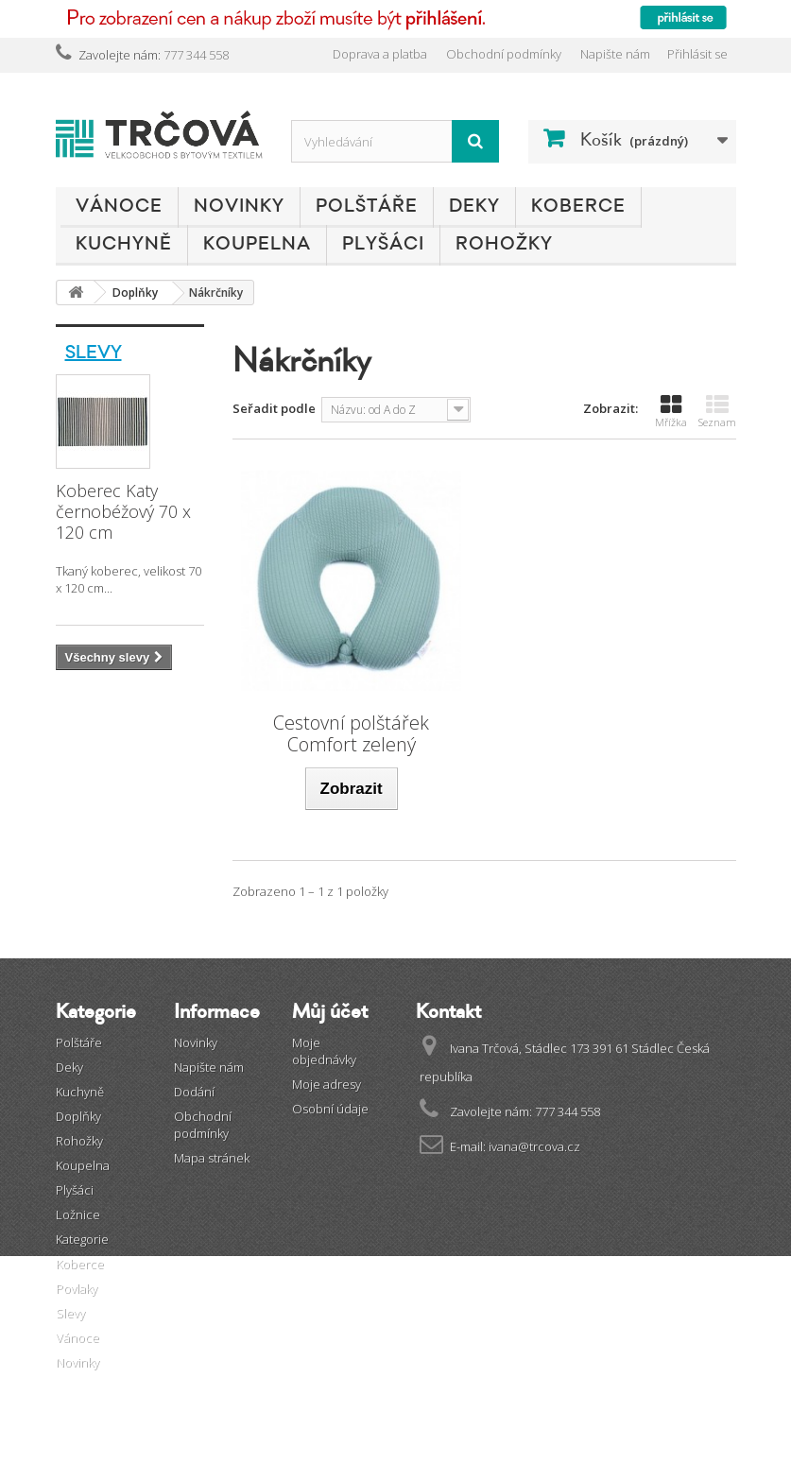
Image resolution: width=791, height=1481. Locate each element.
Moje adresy (326, 1084)
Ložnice (78, 1214)
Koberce (578, 206)
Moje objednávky (324, 1051)
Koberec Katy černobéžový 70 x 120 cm (123, 511)
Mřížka (671, 411)
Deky (474, 206)
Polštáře (367, 206)
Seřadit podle (274, 408)
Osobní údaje (330, 1108)
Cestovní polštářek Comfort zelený (351, 733)
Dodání (194, 1091)
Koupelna (257, 244)
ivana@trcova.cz (534, 1146)
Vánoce (119, 206)
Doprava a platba (380, 53)
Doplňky (78, 1116)
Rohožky (504, 244)
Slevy (93, 352)
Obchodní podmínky (503, 53)
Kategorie (82, 1239)
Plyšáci (383, 244)
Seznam (717, 411)
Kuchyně (124, 244)
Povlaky (76, 1288)
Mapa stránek (211, 1157)
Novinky (239, 206)
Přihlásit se (697, 53)
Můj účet (330, 1011)
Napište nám (615, 53)
